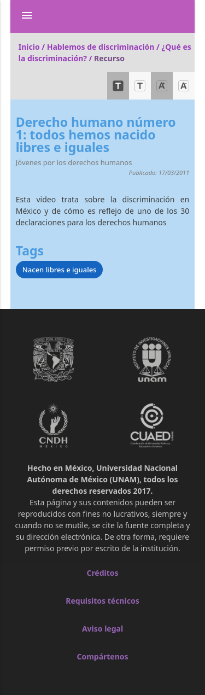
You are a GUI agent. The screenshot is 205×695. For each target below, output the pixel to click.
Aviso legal (102, 628)
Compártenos (102, 656)
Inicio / (33, 47)
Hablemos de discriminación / (104, 47)
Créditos (102, 573)
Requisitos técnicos (102, 600)
